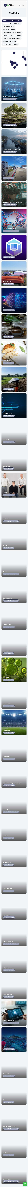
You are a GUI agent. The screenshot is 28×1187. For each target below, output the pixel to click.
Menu (5, 5)
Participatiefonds (9, 41)
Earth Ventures (8, 26)
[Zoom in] (25, 52)
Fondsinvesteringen (10, 44)
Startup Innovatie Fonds (11, 38)
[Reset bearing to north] (25, 56)
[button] (11, 61)
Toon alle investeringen (12, 20)
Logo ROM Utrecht (10, 5)
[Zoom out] (25, 54)
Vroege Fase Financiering (12, 32)
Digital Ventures (9, 29)
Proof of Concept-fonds (12, 35)
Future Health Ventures (11, 23)
